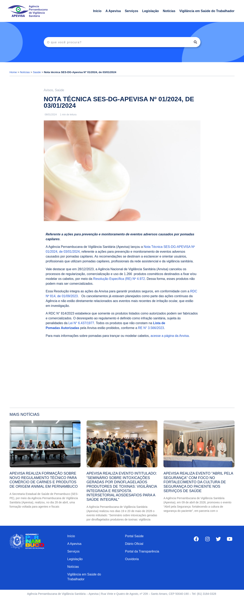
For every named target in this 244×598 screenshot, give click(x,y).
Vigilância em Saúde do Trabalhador (206, 11)
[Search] (195, 42)
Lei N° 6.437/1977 (81, 323)
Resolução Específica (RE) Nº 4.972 (119, 278)
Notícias (169, 11)
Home (13, 72)
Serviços (131, 11)
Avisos (48, 90)
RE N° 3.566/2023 (151, 328)
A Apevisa (113, 11)
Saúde (37, 72)
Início (97, 11)
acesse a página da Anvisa (170, 335)
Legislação (150, 11)
